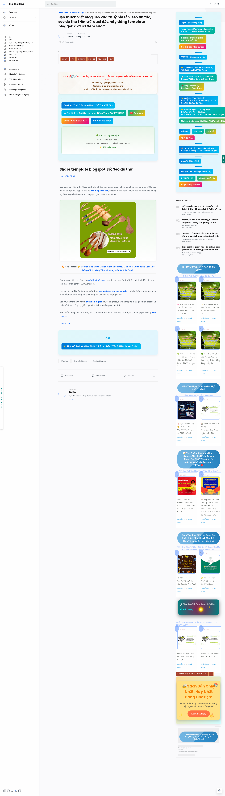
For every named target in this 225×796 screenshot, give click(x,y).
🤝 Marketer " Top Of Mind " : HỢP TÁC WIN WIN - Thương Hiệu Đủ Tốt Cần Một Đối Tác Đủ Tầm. (200, 102)
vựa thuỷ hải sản (96, 280)
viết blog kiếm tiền (99, 190)
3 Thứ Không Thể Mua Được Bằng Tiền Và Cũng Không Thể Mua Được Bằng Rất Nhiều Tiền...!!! (196, 753)
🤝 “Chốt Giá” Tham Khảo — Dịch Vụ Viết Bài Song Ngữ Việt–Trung (198, 69)
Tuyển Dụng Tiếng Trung (192, 23)
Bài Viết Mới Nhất (102, 121)
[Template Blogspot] (99, 361)
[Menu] (4, 4)
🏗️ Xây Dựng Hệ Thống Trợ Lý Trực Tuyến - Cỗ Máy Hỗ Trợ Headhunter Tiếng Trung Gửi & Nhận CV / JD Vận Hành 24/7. (210, 518)
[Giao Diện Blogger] (80, 361)
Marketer (81, 59)
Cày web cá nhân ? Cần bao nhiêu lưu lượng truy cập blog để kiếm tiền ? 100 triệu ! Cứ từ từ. (200, 245)
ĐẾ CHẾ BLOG (187, 182)
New (111, 59)
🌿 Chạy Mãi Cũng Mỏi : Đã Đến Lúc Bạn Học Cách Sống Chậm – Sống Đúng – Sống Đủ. (210, 369)
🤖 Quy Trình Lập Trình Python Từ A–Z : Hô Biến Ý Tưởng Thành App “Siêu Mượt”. (200, 152)
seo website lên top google (113, 291)
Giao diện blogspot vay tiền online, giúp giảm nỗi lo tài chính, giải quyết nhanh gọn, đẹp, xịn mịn (201, 259)
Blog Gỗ (91, 59)
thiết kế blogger (94, 301)
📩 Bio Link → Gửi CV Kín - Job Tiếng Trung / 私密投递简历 (94, 113)
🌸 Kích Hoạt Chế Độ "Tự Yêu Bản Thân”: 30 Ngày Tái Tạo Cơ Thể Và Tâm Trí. (185, 320)
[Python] (184, 223)
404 (211, 686)
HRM (72, 59)
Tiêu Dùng (102, 59)
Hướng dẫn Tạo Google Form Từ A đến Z (210, 666)
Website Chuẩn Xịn (190, 188)
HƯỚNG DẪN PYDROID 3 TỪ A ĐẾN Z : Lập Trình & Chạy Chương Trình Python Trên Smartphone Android (201, 218)
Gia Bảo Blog (17, 4)
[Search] (80, 4)
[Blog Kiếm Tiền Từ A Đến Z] (204, 250)
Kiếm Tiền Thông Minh (186, 686)
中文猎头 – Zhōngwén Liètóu (194, 58)
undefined (181, 328)
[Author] (70, 37)
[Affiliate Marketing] (188, 250)
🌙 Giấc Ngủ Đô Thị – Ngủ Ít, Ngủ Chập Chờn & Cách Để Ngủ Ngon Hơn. (210, 320)
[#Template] (64, 361)
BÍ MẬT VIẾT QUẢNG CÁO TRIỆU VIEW (196, 279)
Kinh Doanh (202, 686)
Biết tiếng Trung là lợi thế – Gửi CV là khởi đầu (193, 39)
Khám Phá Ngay (198, 730)
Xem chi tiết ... (65, 323)
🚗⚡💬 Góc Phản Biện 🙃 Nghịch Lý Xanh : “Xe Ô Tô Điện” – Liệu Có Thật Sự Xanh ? (186, 439)
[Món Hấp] (194, 236)
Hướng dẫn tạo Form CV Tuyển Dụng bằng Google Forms (185, 668)
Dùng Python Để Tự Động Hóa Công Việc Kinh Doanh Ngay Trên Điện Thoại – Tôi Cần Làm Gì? (186, 516)
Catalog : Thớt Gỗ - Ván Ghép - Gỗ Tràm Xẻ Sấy (88, 105)
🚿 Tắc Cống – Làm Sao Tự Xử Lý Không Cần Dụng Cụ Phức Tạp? (186, 592)
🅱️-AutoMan (136, 113)
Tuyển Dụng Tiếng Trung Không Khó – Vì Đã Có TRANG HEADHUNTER (198, 30)
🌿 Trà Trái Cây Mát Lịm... (108, 135)
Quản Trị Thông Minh (190, 164)
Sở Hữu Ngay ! (188, 621)
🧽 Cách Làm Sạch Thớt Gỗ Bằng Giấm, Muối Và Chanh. (209, 592)
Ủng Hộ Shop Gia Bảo (191, 195)
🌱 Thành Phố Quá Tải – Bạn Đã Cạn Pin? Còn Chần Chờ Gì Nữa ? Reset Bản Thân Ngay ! (186, 370)
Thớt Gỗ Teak (187, 141)
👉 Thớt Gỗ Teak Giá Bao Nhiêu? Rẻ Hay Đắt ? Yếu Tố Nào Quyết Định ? (101, 346)
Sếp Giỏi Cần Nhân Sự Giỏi (193, 48)
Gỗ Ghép (199, 134)
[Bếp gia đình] (186, 236)
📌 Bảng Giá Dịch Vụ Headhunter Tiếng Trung (192, 88)
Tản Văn (65, 59)
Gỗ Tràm (185, 134)
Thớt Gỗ (212, 134)
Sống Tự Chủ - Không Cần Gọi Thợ (197, 175)
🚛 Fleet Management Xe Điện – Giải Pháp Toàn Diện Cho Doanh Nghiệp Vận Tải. (210, 439)
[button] (48, 4)
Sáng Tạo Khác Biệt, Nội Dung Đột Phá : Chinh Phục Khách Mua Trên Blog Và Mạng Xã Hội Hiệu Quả (196, 549)
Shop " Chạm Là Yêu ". (75, 121)
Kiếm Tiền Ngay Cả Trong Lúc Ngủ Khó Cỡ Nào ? (196, 398)
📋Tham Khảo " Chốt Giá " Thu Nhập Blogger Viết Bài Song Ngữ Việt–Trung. (199, 79)
